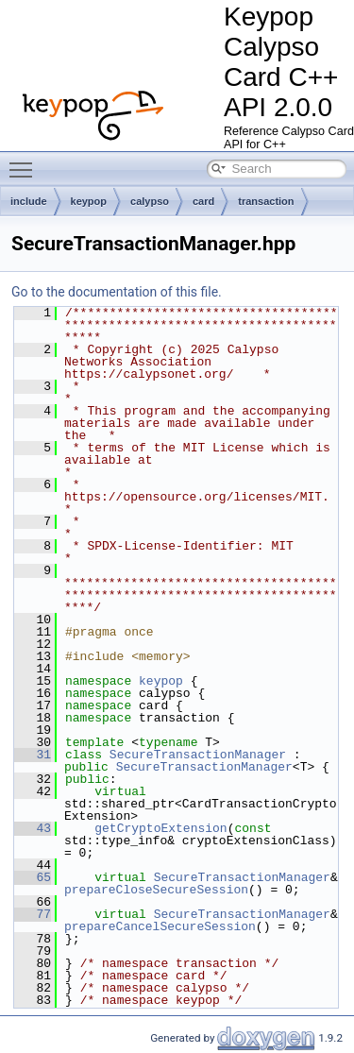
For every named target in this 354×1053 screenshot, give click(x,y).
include (28, 201)
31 (32, 754)
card (203, 201)
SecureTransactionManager (198, 754)
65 (32, 877)
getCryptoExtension (160, 828)
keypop (89, 201)
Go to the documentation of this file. (116, 291)
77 (32, 914)
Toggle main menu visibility (25, 161)
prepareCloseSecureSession (156, 889)
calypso (149, 201)
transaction (266, 201)
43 (32, 828)
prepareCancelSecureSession (160, 926)
